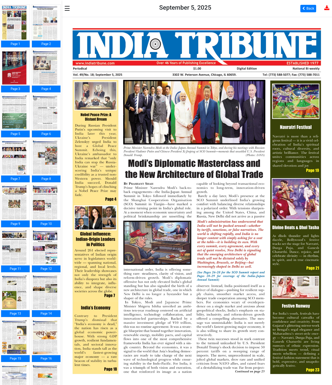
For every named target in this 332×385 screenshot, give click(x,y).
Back (308, 8)
